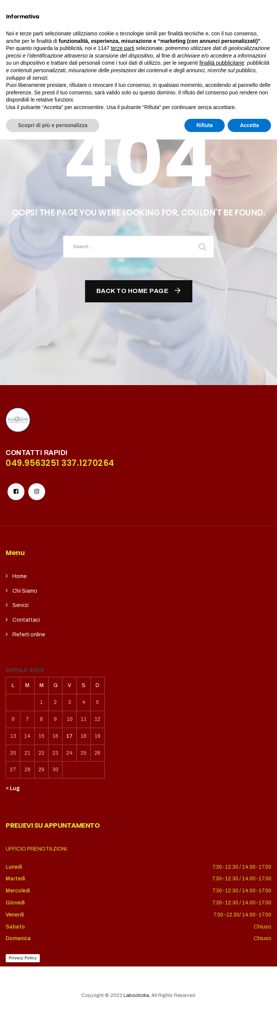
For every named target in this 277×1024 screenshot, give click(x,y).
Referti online (28, 634)
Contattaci (26, 620)
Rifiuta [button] (204, 1009)
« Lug (13, 788)
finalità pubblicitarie (221, 947)
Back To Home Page (132, 290)
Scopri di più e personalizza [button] (52, 1009)
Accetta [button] (249, 1009)
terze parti (122, 933)
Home (19, 576)
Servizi (20, 605)
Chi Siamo (24, 591)
